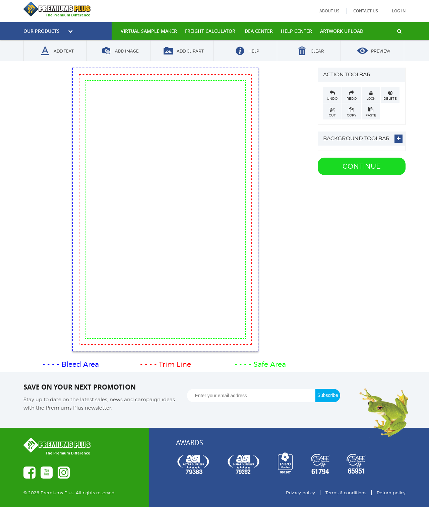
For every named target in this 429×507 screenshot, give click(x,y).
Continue (362, 166)
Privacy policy (300, 492)
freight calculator (210, 31)
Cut (332, 112)
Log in (399, 11)
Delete (390, 95)
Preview (372, 51)
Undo (332, 95)
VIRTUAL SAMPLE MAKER (149, 31)
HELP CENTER (296, 31)
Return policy (391, 492)
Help (245, 51)
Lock (371, 95)
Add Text (55, 51)
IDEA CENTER (258, 31)
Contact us (365, 11)
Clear (309, 51)
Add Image (118, 51)
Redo (352, 95)
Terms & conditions (345, 492)
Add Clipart (182, 51)
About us (329, 11)
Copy (352, 112)
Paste (371, 112)
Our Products (48, 31)
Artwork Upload (341, 31)
